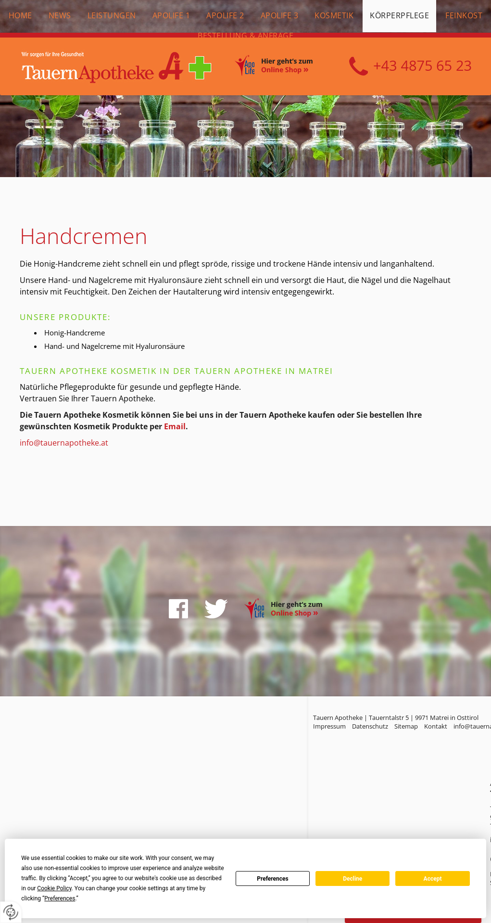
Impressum (329, 726)
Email (175, 426)
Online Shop (284, 67)
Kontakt (435, 726)
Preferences (273, 878)
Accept (433, 878)
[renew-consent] (11, 912)
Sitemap (406, 726)
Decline (352, 878)
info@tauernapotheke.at (64, 442)
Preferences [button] (59, 898)
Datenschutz (370, 726)
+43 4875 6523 (410, 66)
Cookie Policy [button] (54, 888)
